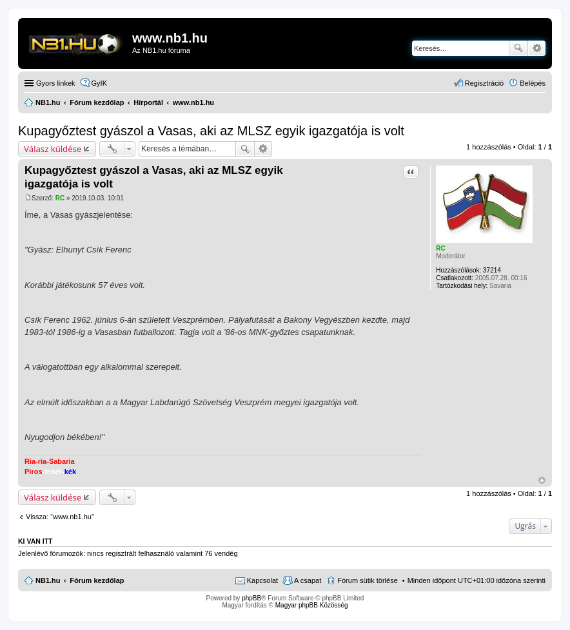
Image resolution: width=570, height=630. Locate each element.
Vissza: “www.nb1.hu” (60, 516)
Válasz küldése (52, 149)
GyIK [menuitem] (99, 83)
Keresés (518, 48)
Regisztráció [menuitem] (484, 83)
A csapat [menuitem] (307, 580)
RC (440, 248)
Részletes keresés (536, 48)
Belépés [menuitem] (532, 83)
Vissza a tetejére (541, 480)
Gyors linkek (55, 83)
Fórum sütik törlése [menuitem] (367, 580)
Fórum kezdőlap (97, 580)
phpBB (251, 598)
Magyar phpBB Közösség (311, 605)
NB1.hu (48, 580)
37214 (492, 270)
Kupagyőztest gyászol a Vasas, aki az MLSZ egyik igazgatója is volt (211, 131)
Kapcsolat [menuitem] (262, 580)
